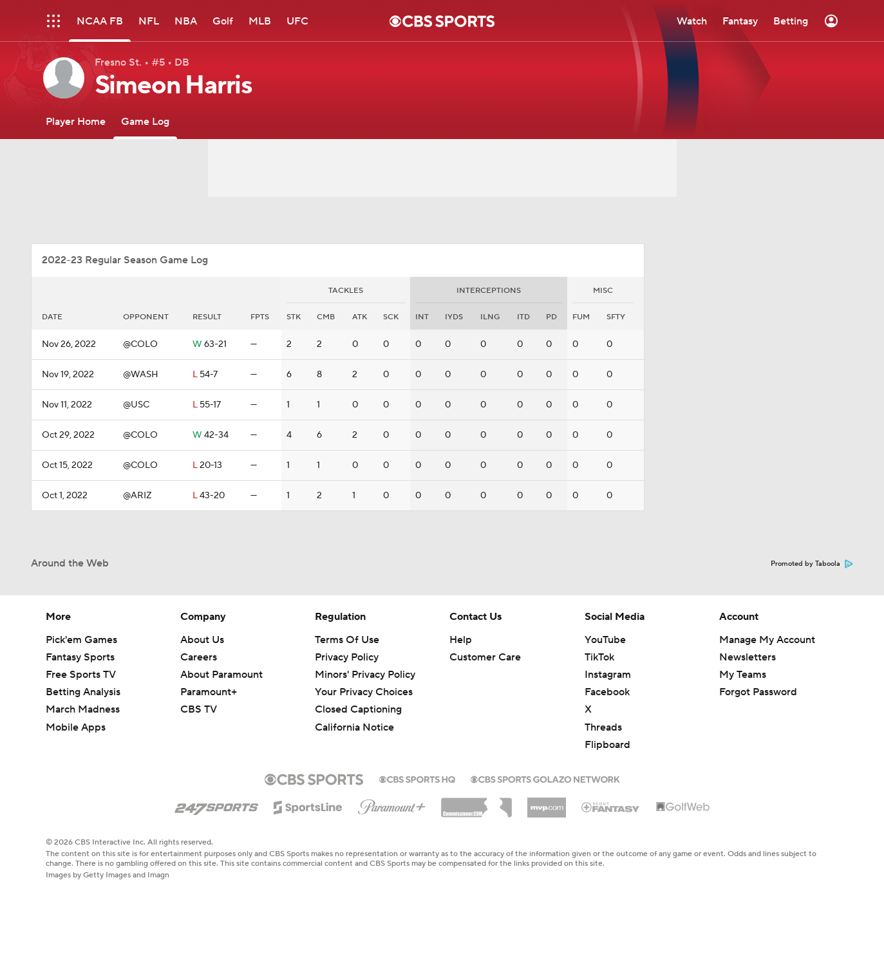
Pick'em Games (81, 639)
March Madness (83, 709)
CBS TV (198, 709)
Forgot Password (758, 692)
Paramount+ (208, 692)
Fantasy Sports (80, 657)
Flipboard (607, 744)
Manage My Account (767, 639)
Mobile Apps (76, 727)
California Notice (354, 727)
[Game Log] (145, 121)
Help (460, 639)
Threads (603, 727)
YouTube (605, 639)
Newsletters (747, 657)
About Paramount (221, 674)
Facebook (607, 692)
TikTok (599, 657)
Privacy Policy (347, 657)
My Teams (742, 674)
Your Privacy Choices (364, 692)
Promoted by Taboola (812, 563)
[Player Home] (75, 121)
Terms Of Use (347, 639)
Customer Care (485, 657)
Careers (198, 657)
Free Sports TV (81, 674)
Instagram (608, 674)
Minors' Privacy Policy (365, 674)
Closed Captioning (358, 709)
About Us (202, 639)
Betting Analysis (83, 692)
